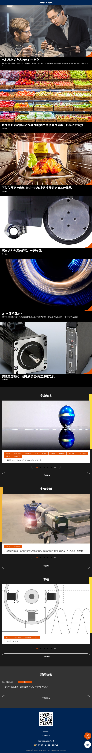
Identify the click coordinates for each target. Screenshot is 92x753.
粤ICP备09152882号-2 (46, 741)
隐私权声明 (46, 735)
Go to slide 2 (40, 467)
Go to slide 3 (44, 467)
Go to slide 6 (55, 467)
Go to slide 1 (37, 467)
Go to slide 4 (47, 467)
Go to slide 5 (51, 467)
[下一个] (59, 467)
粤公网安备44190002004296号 (46, 745)
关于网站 (46, 732)
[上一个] (32, 467)
